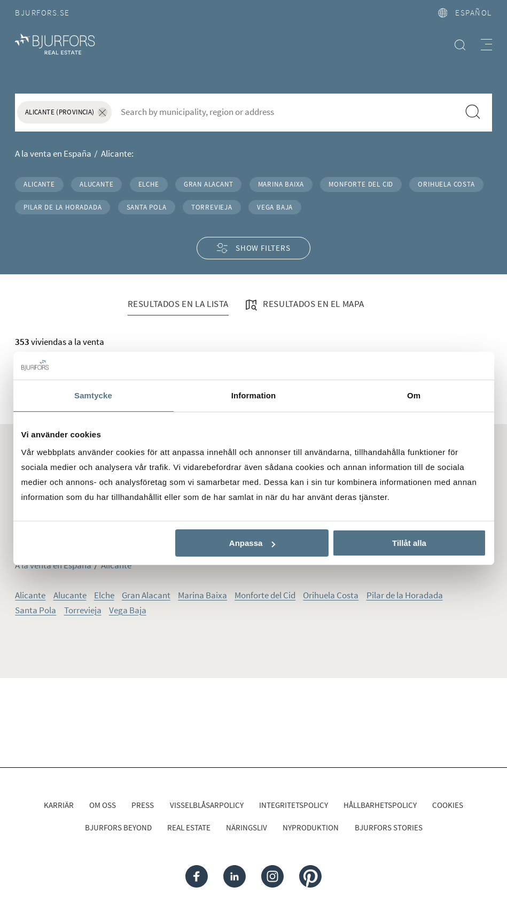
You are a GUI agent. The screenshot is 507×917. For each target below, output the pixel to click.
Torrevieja (211, 207)
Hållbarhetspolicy (380, 805)
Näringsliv (246, 827)
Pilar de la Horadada (63, 207)
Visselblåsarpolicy (207, 805)
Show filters (253, 248)
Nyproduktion (311, 827)
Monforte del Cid (361, 184)
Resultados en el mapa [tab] (304, 304)
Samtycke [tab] (93, 395)
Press (142, 805)
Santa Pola (147, 207)
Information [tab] (253, 395)
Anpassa (252, 543)
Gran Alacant (208, 184)
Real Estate (188, 827)
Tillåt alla (409, 543)
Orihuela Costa (446, 184)
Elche (148, 184)
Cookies (447, 805)
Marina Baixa (281, 184)
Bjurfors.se (42, 12)
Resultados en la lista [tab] (178, 304)
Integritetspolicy (293, 805)
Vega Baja (275, 207)
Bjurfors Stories (389, 827)
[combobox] (285, 112)
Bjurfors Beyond (118, 827)
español (465, 12)
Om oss (102, 805)
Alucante (96, 184)
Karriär (59, 805)
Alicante (39, 184)
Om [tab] (413, 395)
